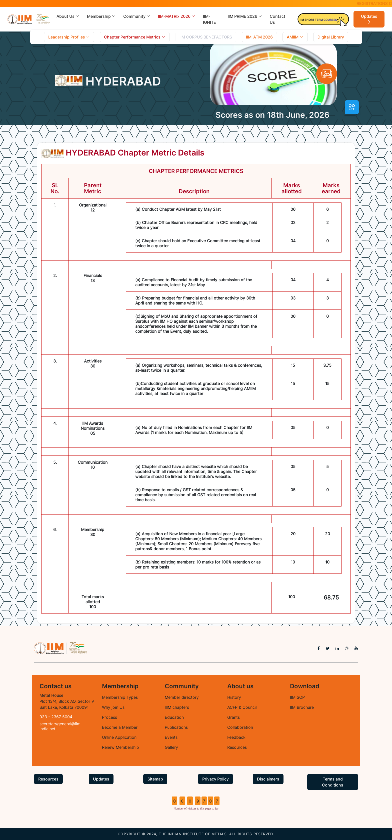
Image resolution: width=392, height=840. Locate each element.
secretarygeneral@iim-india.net (61, 726)
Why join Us (113, 707)
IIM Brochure (302, 707)
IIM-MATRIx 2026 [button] (177, 16)
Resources (237, 747)
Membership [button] (101, 16)
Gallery (171, 747)
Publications (176, 727)
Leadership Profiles (69, 37)
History (234, 697)
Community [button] (136, 16)
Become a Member (120, 727)
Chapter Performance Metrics (135, 37)
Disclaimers (268, 779)
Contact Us (277, 19)
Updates (369, 19)
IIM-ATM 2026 (259, 37)
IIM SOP (297, 697)
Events (171, 737)
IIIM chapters (177, 707)
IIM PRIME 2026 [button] (245, 16)
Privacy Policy (215, 779)
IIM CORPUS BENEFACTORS (206, 37)
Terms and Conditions (332, 782)
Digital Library (331, 37)
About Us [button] (68, 16)
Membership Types (120, 697)
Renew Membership (120, 747)
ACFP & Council (242, 707)
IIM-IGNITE (209, 19)
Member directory (182, 697)
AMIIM (295, 37)
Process (109, 717)
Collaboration (240, 727)
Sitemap (155, 779)
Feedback (236, 737)
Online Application (119, 737)
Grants (233, 717)
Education (174, 717)
